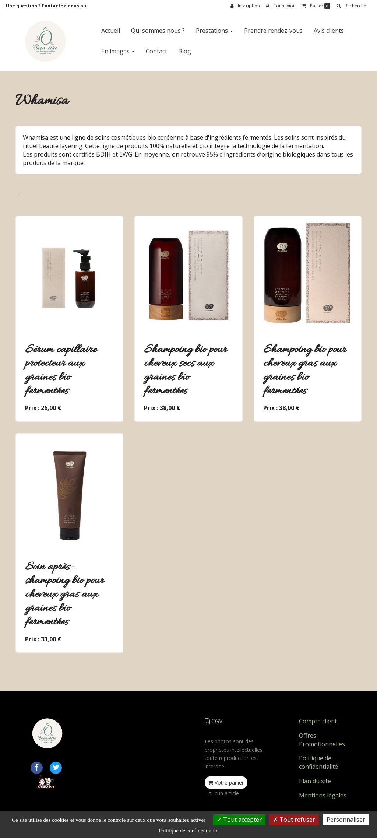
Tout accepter (239, 820)
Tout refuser (294, 820)
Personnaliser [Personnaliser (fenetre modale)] (346, 820)
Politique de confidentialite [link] (188, 831)
